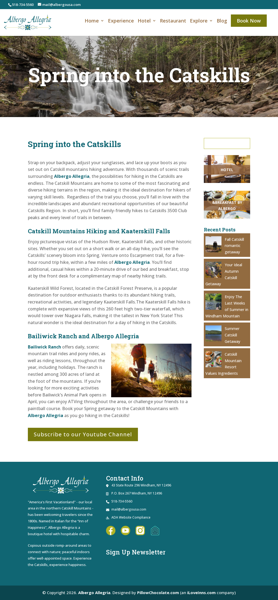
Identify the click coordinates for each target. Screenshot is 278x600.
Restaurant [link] (173, 21)
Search (227, 143)
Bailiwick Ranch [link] (44, 347)
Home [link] (92, 21)
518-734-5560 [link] (22, 4)
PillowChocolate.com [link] (158, 592)
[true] (227, 143)
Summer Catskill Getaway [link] (232, 335)
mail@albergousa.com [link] (128, 509)
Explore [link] (199, 21)
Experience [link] (121, 21)
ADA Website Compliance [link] (131, 517)
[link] (28, 21)
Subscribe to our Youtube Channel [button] (83, 434)
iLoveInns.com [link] (201, 592)
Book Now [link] (249, 20)
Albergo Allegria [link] (71, 176)
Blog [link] (222, 21)
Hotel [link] (144, 21)
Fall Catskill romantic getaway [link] (234, 246)
